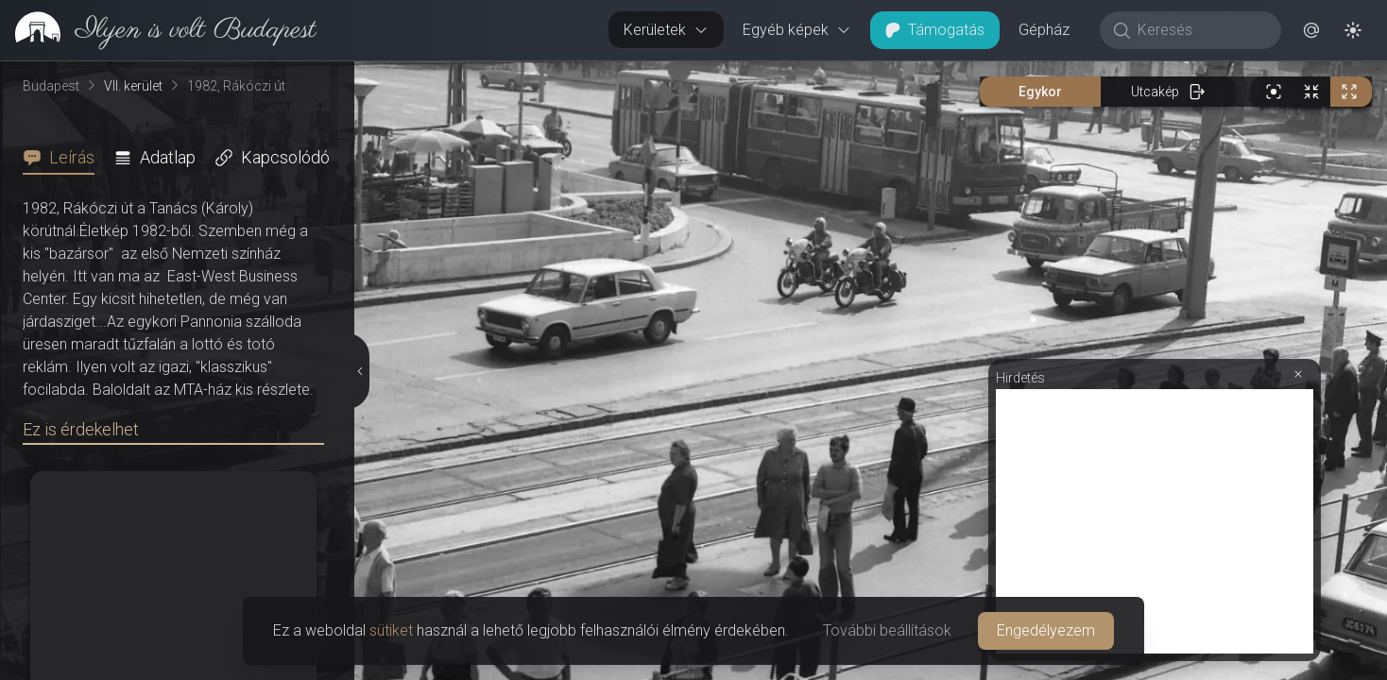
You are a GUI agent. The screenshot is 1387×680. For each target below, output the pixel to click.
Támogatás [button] (935, 30)
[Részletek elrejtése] (358, 371)
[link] (158, 30)
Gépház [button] (1044, 30)
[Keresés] (1200, 30)
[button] (1311, 30)
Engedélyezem (1046, 630)
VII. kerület (133, 86)
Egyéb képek (797, 30)
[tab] (64, 158)
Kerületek (666, 30)
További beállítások (887, 630)
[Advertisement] (1154, 521)
